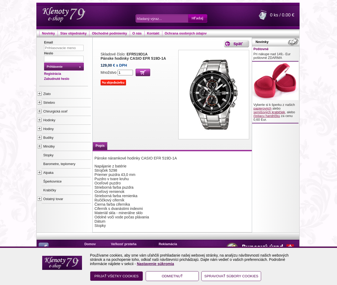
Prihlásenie (55, 66)
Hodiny (48, 129)
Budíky (48, 138)
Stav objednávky (73, 33)
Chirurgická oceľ (55, 111)
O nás (137, 33)
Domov (90, 244)
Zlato (47, 94)
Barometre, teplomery (59, 164)
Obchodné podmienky (109, 33)
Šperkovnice (52, 181)
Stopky (48, 155)
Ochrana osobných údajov (186, 33)
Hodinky (49, 120)
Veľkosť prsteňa (123, 244)
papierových (262, 108)
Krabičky (49, 190)
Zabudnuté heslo (56, 79)
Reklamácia (168, 244)
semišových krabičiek (269, 112)
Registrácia (52, 74)
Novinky (48, 33)
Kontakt (153, 33)
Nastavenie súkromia (155, 264)
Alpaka (48, 173)
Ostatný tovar (53, 199)
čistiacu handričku (266, 116)
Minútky (49, 146)
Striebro (49, 103)
